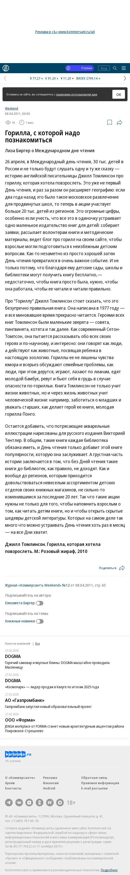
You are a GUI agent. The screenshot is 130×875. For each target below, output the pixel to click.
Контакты (13, 788)
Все (37, 643)
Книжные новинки (20, 620)
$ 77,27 (35, 78)
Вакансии (51, 783)
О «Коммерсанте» (20, 777)
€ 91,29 (50, 78)
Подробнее (109, 870)
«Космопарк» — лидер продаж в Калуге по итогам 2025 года (52, 686)
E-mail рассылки (94, 788)
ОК (118, 94)
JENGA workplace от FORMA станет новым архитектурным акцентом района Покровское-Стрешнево (64, 728)
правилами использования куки (76, 94)
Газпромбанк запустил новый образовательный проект (48, 706)
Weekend (11, 108)
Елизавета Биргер (20, 602)
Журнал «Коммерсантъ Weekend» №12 (37, 585)
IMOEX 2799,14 (87, 78)
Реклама (50, 777)
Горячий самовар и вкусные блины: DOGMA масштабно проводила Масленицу (57, 665)
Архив (10, 783)
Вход (104, 68)
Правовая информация (100, 783)
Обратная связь (94, 777)
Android (49, 788)
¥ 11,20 (66, 78)
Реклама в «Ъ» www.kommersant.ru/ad (65, 31)
